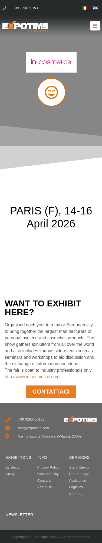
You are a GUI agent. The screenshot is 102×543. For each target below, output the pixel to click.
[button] (95, 25)
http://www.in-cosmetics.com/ (33, 376)
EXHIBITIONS (18, 457)
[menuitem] (85, 8)
